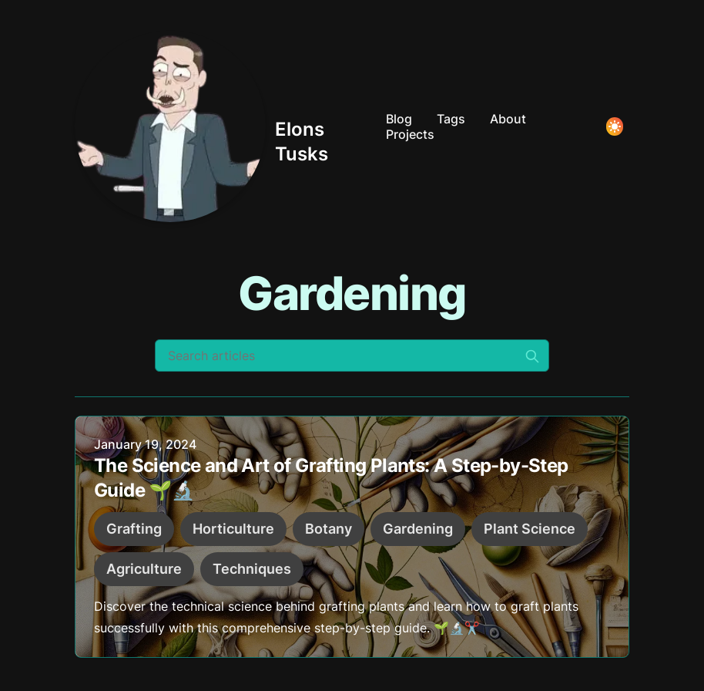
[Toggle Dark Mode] (614, 126)
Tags (451, 118)
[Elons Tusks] (224, 126)
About (508, 118)
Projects (410, 134)
